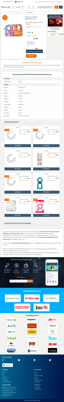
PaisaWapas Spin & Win (6, 395)
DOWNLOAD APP (59, 1)
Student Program (37, 382)
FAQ (3, 375)
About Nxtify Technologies (6, 382)
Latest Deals (36, 378)
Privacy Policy (4, 378)
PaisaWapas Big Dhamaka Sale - (8, 387)
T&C (28, 46)
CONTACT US (52, 1)
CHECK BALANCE (38, 1)
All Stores (36, 373)
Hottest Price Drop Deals (38, 380)
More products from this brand (17, 223)
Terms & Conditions (5, 380)
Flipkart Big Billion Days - (7, 390)
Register (56, 7)
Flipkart (28, 24)
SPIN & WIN (19, 1)
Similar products (11, 122)
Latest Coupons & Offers (38, 375)
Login (60, 7)
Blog (3, 373)
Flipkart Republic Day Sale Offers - (9, 392)
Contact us (37, 385)
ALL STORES (18, 7)
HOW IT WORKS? (45, 1)
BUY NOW (31, 56)
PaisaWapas (29, 400)
